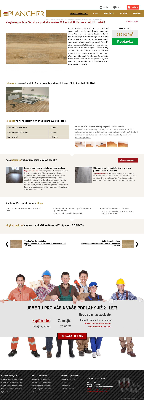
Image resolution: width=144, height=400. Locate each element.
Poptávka (125, 41)
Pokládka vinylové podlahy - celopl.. (41, 392)
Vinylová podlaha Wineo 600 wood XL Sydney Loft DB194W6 (83, 19)
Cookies (141, 398)
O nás (106, 7)
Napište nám (41, 321)
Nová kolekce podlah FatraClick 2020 (115, 209)
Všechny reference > (128, 160)
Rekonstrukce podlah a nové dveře (41, 389)
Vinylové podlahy (79, 13)
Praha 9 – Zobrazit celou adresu (96, 320)
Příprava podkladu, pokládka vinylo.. (41, 379)
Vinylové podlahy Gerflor (68, 389)
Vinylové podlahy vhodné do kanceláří (68, 213)
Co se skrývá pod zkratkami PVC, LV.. (12, 379)
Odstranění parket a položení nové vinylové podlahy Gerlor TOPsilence (112, 169)
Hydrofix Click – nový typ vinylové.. (11, 392)
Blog (119, 7)
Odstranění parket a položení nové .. (41, 382)
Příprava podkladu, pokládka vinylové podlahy (44, 168)
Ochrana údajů (134, 398)
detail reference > (35, 189)
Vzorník (123, 13)
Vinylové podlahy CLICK (68, 379)
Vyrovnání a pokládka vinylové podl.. (41, 386)
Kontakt (137, 13)
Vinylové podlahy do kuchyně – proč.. (12, 382)
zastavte (105, 315)
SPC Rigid (64, 382)
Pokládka (109, 13)
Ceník (96, 13)
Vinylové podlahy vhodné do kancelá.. (12, 386)
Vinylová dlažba (65, 386)
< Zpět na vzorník (132, 22)
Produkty (59, 19)
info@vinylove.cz (42, 326)
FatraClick (64, 392)
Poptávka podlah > (72, 336)
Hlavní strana (50, 19)
